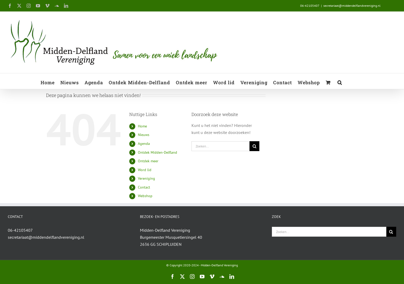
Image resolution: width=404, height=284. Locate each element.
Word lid (144, 169)
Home (142, 126)
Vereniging (146, 178)
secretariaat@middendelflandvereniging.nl (352, 6)
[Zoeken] (254, 146)
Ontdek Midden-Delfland (157, 152)
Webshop (145, 195)
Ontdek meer (148, 161)
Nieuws (143, 134)
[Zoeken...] (220, 146)
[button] (339, 81)
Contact (144, 187)
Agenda (144, 143)
